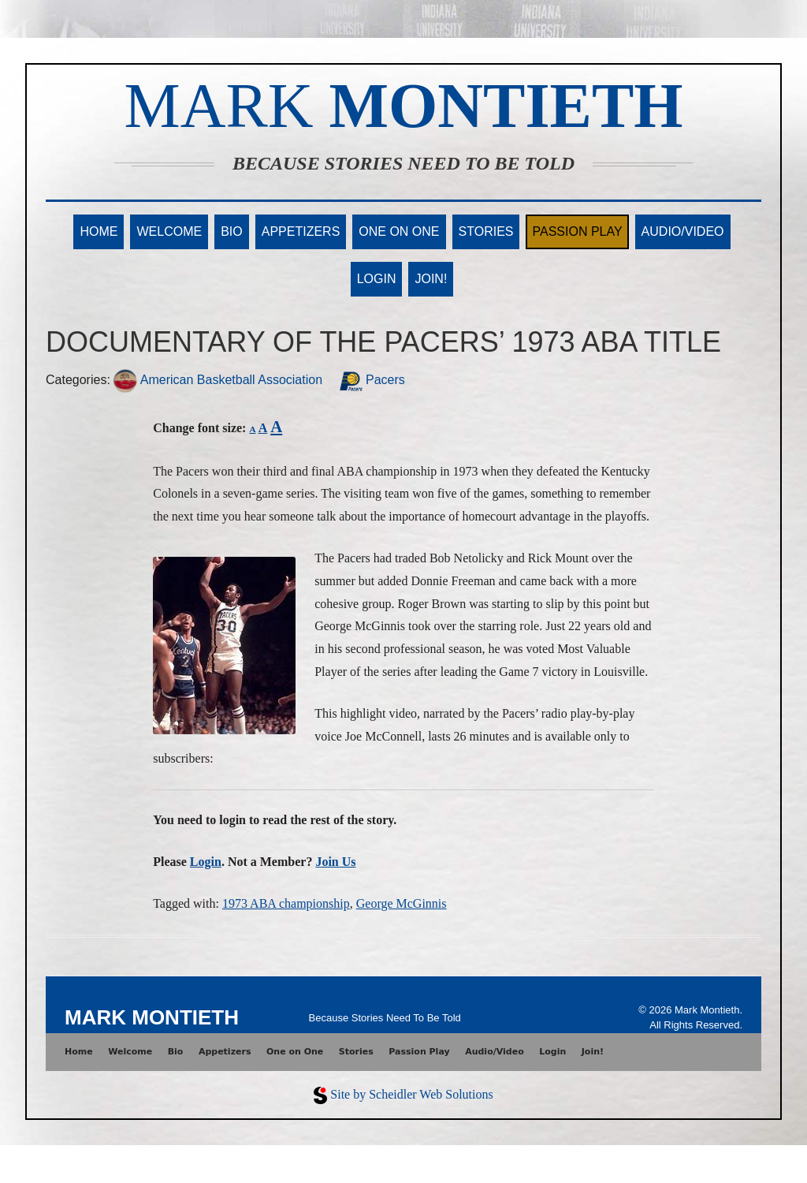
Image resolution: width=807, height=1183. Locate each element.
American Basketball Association (217, 379)
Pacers (372, 379)
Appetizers (301, 231)
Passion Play (577, 231)
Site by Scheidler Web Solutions (411, 1094)
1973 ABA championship (286, 903)
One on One (399, 231)
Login (376, 278)
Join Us (335, 861)
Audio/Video (683, 231)
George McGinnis (401, 903)
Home (98, 231)
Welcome (169, 231)
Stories (486, 231)
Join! (431, 278)
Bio (232, 231)
